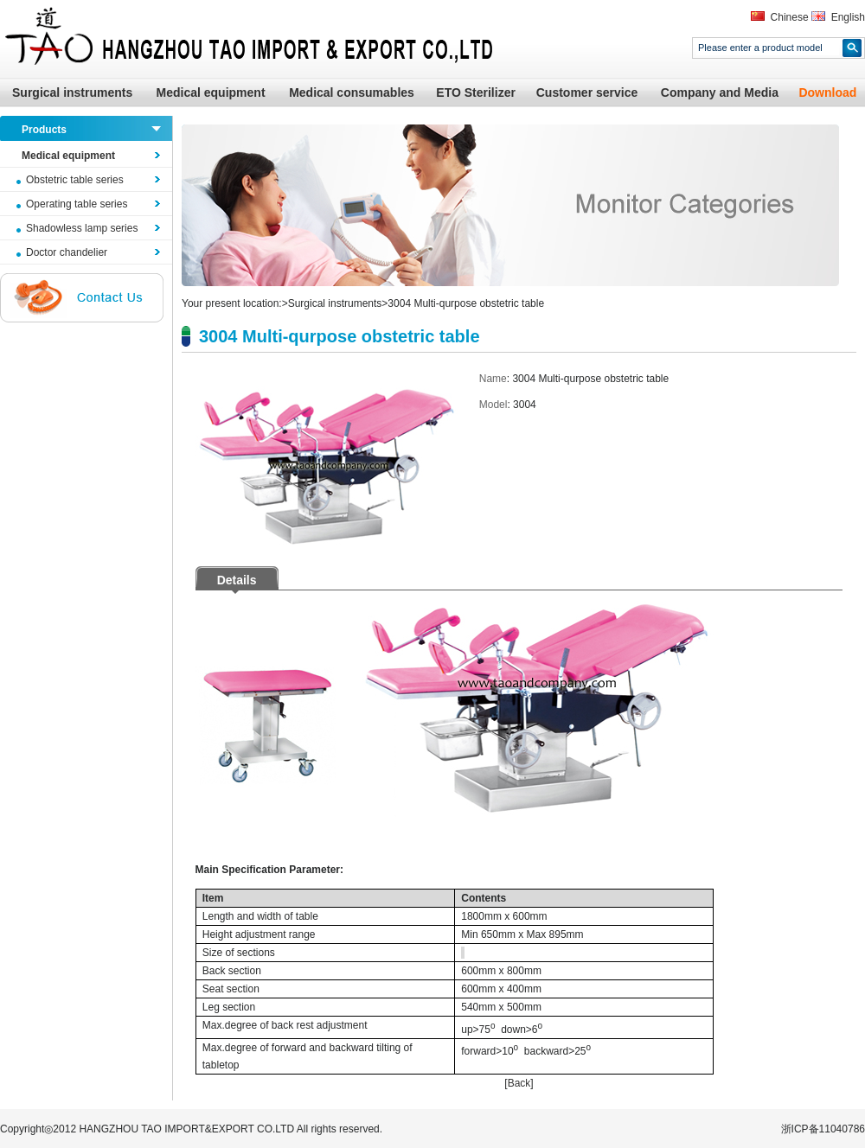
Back (519, 1083)
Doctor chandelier (66, 252)
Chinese (790, 17)
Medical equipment (211, 92)
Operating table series (76, 204)
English (848, 17)
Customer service (587, 92)
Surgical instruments (72, 92)
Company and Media (719, 92)
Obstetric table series (75, 180)
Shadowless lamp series (82, 228)
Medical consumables (351, 92)
